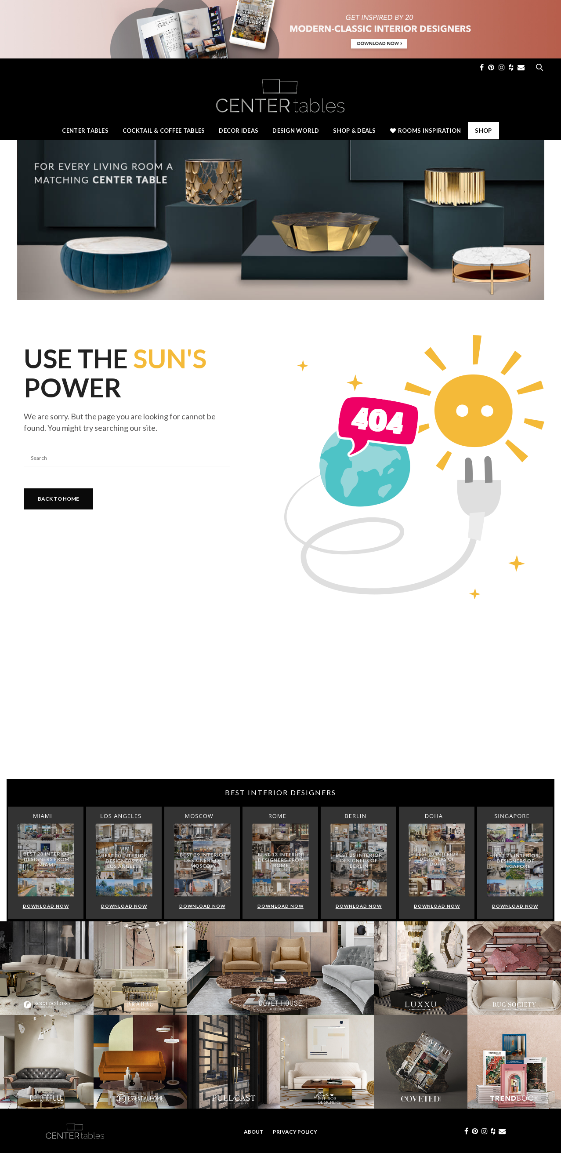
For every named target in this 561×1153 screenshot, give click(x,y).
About (254, 1131)
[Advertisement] (281, 708)
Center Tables (85, 130)
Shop (483, 130)
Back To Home (58, 498)
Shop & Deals (354, 130)
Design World (295, 130)
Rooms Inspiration (425, 130)
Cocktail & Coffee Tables (164, 130)
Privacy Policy (295, 1131)
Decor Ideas (238, 130)
